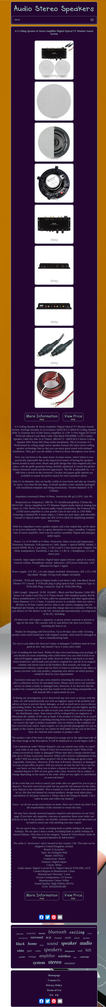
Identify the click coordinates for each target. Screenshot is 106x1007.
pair (29, 950)
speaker (69, 943)
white (20, 950)
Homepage (54, 975)
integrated (70, 951)
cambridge (84, 957)
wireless (64, 956)
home (32, 943)
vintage (32, 956)
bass (75, 957)
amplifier (47, 955)
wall (80, 950)
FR (57, 995)
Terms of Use (54, 990)
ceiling (77, 933)
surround (36, 937)
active (89, 933)
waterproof (23, 938)
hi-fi (48, 937)
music (77, 938)
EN (51, 995)
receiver (86, 938)
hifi (88, 950)
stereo (54, 962)
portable (22, 957)
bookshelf (31, 933)
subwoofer (19, 934)
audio (86, 943)
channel (58, 938)
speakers (53, 949)
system (39, 962)
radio (38, 950)
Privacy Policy (54, 985)
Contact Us (54, 980)
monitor (69, 963)
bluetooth (57, 932)
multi (68, 937)
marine (42, 933)
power (42, 945)
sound (52, 943)
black (20, 944)
